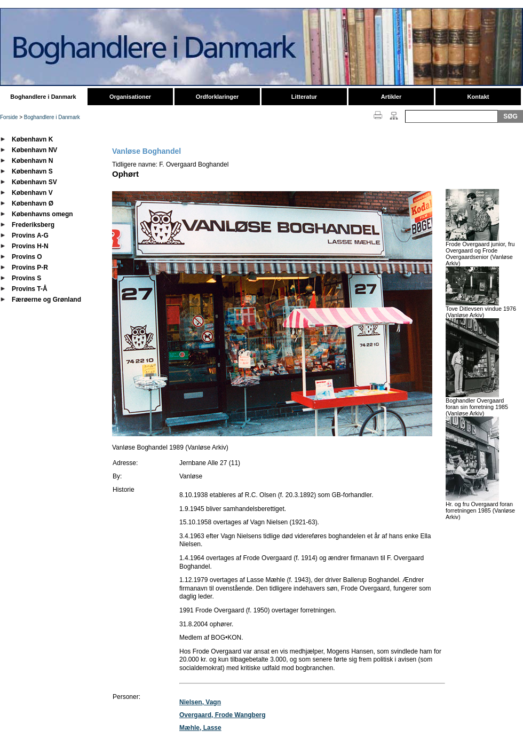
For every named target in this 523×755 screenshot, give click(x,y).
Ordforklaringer (217, 96)
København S (32, 171)
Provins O (27, 257)
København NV (34, 150)
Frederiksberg (33, 225)
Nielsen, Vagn (200, 702)
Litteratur (304, 96)
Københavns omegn (42, 214)
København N (32, 160)
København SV (34, 182)
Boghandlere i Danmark (43, 96)
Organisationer (130, 96)
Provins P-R (30, 267)
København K (32, 139)
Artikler (391, 96)
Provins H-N (30, 246)
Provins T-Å (29, 289)
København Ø (32, 203)
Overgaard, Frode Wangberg (222, 715)
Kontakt (478, 96)
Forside (9, 117)
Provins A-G (30, 235)
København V (32, 192)
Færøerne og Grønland (46, 299)
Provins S (26, 278)
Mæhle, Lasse (200, 728)
